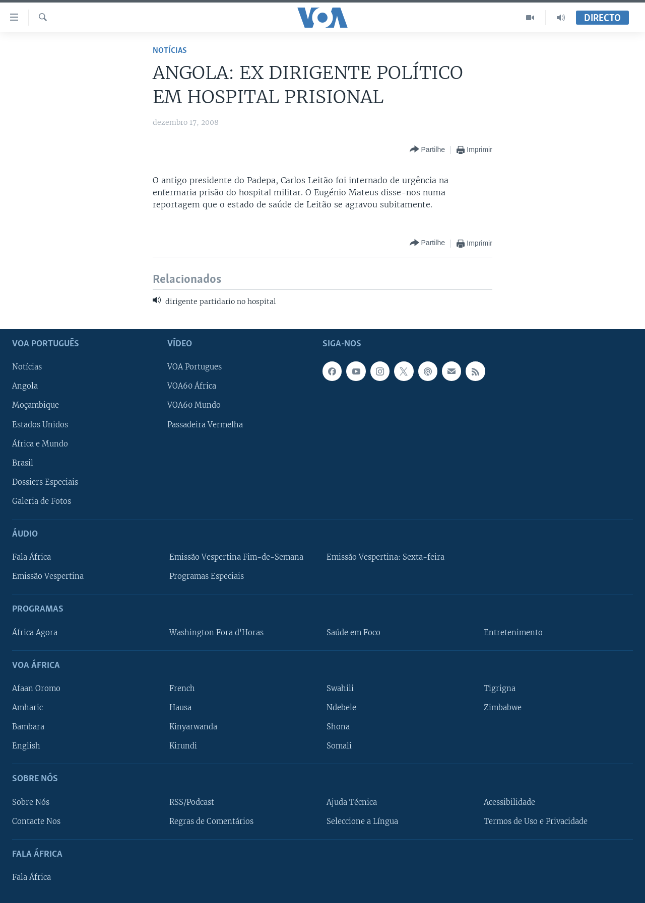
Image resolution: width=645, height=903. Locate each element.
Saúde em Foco (353, 632)
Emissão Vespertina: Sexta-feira (385, 557)
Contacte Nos (36, 820)
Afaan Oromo (36, 688)
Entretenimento (513, 632)
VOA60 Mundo (194, 405)
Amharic (27, 707)
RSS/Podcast (191, 801)
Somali (339, 745)
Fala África (31, 557)
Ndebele (341, 707)
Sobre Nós (30, 801)
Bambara (28, 726)
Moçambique (35, 405)
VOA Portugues (194, 366)
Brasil (22, 462)
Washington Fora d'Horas (216, 632)
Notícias (170, 50)
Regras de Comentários (211, 820)
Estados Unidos (40, 424)
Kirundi (183, 745)
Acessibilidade (509, 801)
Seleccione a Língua (362, 820)
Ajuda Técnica (352, 801)
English (26, 745)
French (182, 688)
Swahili (340, 688)
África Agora (34, 632)
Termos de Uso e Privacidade (536, 820)
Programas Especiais (206, 576)
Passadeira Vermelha (205, 424)
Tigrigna (499, 688)
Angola (25, 386)
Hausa (180, 707)
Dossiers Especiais (45, 481)
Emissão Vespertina (48, 576)
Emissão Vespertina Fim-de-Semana (236, 557)
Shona (338, 726)
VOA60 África (191, 386)
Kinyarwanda (193, 726)
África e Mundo (40, 443)
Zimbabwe (503, 707)
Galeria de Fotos (41, 500)
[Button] (427, 149)
